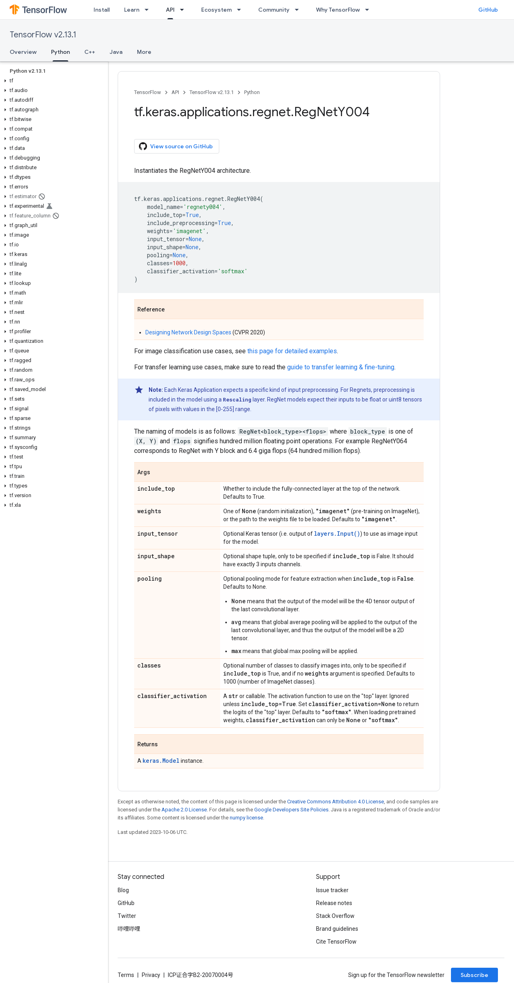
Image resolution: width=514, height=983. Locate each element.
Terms (126, 975)
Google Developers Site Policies (291, 810)
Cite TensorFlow (336, 941)
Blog (123, 890)
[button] (52, 81)
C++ (89, 51)
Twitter (127, 916)
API (175, 92)
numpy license (246, 818)
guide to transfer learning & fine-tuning (340, 367)
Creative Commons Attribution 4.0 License (335, 802)
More (144, 51)
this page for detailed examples (292, 351)
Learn (131, 9)
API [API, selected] (170, 9)
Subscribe (474, 975)
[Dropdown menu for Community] (299, 9)
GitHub (488, 9)
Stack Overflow (335, 916)
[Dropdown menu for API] (184, 9)
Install (102, 9)
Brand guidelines (337, 929)
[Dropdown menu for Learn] (149, 9)
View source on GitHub (176, 146)
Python (252, 92)
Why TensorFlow (338, 9)
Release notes (334, 903)
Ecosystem (216, 9)
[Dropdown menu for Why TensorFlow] (369, 9)
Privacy (151, 975)
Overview (23, 51)
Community (274, 9)
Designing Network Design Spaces (188, 332)
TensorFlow (147, 92)
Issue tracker (332, 890)
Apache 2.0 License (184, 810)
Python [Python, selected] (60, 51)
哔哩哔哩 (129, 929)
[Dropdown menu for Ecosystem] (241, 9)
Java (116, 51)
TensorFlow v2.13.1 (43, 35)
